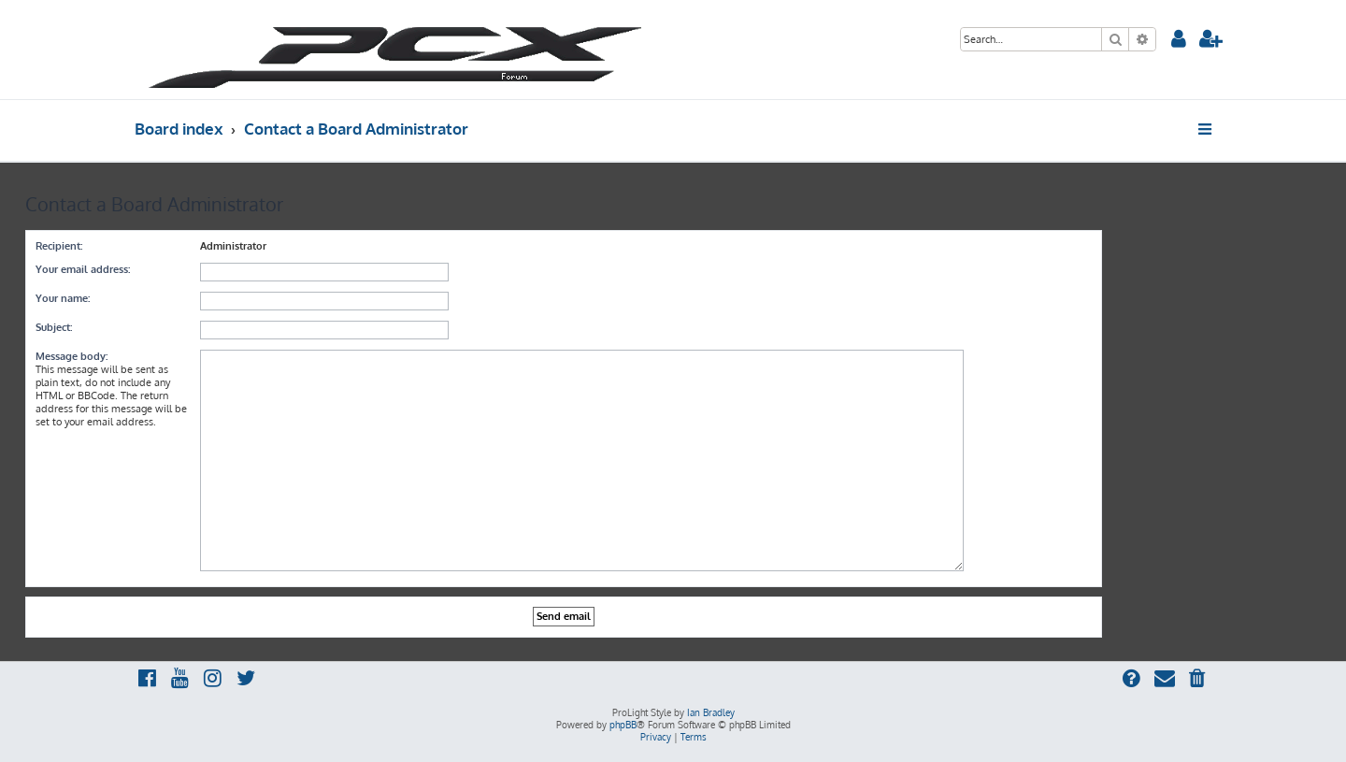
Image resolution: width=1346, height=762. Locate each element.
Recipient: (59, 245)
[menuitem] (1179, 40)
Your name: (63, 298)
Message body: (71, 356)
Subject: (54, 327)
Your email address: (83, 269)
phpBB (623, 724)
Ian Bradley (711, 712)
